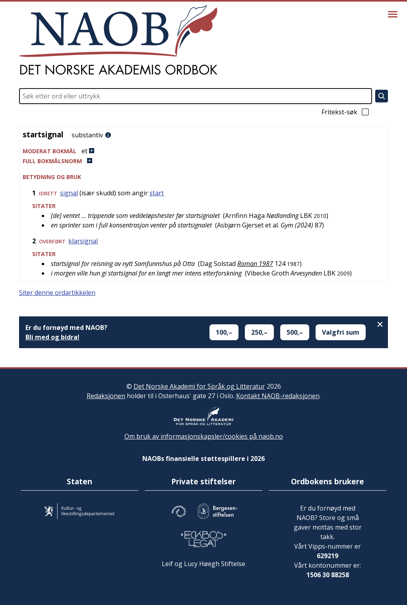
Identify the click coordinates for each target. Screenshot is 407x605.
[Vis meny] (393, 14)
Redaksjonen (106, 395)
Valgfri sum (340, 332)
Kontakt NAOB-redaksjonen (278, 395)
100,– (224, 332)
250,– (259, 332)
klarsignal (83, 241)
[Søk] (381, 96)
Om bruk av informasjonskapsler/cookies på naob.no (203, 436)
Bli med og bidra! (52, 337)
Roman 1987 (255, 263)
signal (69, 193)
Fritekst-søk (346, 112)
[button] (203, 151)
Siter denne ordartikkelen (57, 292)
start (156, 193)
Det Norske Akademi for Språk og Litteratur (199, 386)
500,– (295, 332)
